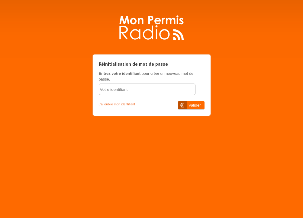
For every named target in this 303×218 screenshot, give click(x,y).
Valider (195, 105)
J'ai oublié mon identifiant (117, 104)
